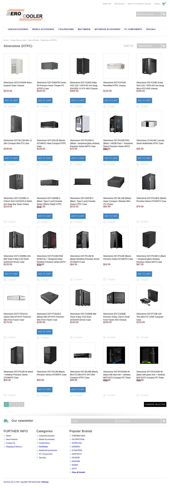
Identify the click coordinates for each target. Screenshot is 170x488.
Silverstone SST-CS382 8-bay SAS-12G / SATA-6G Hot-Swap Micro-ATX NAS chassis (150, 85)
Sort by (128, 45)
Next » (21, 404)
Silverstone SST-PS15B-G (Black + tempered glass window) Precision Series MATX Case (151, 259)
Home (6, 40)
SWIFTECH (76, 454)
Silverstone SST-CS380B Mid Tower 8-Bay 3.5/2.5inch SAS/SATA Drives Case (83, 317)
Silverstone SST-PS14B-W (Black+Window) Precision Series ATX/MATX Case (84, 259)
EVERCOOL (77, 443)
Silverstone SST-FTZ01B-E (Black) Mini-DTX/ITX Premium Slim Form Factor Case (50, 317)
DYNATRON (77, 450)
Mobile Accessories (43, 29)
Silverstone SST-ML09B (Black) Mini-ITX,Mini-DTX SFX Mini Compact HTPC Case (84, 375)
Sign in (130, 4)
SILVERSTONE (78, 439)
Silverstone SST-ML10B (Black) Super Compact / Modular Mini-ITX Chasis (117, 201)
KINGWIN (76, 461)
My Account (119, 4)
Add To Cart (11, 100)
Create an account (143, 4)
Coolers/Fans (66, 29)
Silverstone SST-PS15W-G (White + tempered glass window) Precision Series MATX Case (85, 143)
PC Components (133, 29)
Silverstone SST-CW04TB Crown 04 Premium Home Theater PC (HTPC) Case (51, 85)
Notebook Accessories (107, 29)
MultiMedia (84, 29)
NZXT (74, 469)
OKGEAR (76, 458)
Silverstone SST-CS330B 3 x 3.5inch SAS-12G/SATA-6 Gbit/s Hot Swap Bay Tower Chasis (18, 201)
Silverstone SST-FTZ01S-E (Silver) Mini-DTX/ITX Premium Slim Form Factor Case (17, 317)
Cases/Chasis (33, 40)
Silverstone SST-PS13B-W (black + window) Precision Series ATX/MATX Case (18, 375)
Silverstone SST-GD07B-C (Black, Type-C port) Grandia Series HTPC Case (82, 201)
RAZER (75, 465)
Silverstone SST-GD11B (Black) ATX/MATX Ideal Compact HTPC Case (51, 143)
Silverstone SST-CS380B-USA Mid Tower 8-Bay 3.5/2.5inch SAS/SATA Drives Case (17, 259)
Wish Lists (107, 4)
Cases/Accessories (18, 29)
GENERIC (76, 447)
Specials (151, 29)
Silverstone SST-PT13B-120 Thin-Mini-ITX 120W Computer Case (150, 317)
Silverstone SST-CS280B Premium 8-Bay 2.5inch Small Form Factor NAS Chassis (116, 317)
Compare (11, 106)
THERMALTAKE (78, 436)
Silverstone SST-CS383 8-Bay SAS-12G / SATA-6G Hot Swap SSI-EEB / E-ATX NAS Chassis (84, 85)
